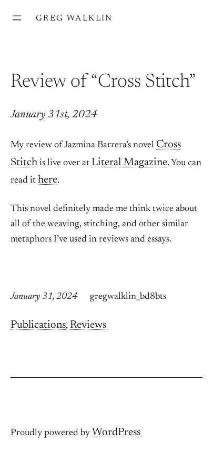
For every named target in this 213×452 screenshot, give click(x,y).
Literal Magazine (129, 162)
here (47, 180)
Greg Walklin (74, 18)
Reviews (88, 325)
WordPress (116, 432)
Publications (38, 325)
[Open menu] (17, 18)
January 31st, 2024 (54, 114)
